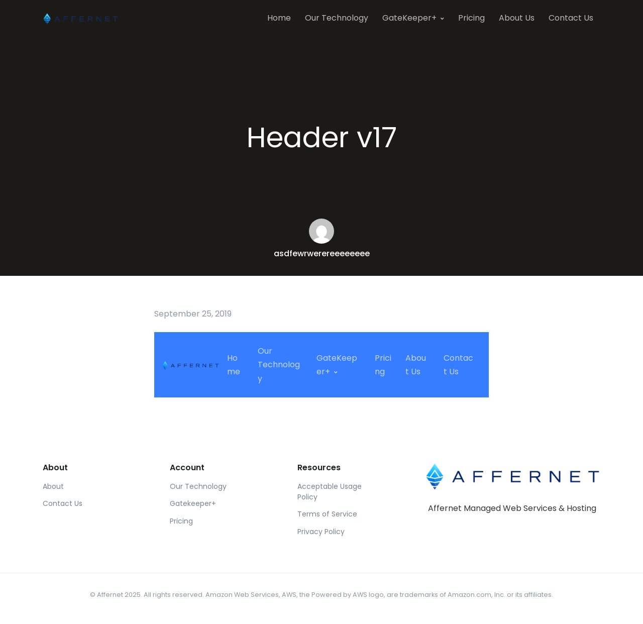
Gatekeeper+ (193, 503)
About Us (516, 18)
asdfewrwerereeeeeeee (322, 253)
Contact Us (571, 18)
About (53, 486)
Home (279, 18)
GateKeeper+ (409, 18)
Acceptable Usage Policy (329, 491)
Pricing (471, 18)
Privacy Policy (321, 532)
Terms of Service (327, 514)
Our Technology (336, 18)
